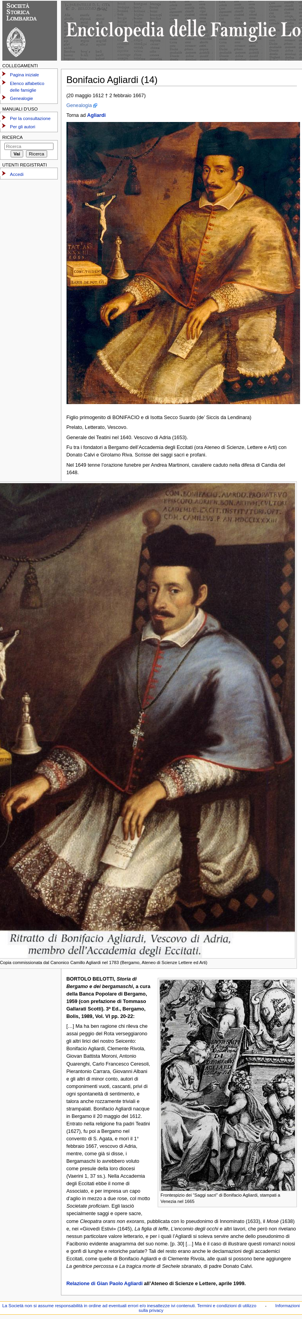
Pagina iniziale (24, 74)
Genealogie (21, 98)
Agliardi (96, 115)
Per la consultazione (30, 118)
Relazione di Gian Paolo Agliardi (104, 1283)
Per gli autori (22, 126)
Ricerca (12, 137)
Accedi (16, 174)
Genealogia (79, 105)
